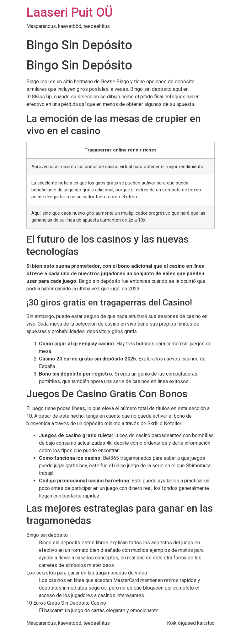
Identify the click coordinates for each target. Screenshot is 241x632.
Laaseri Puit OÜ (69, 12)
